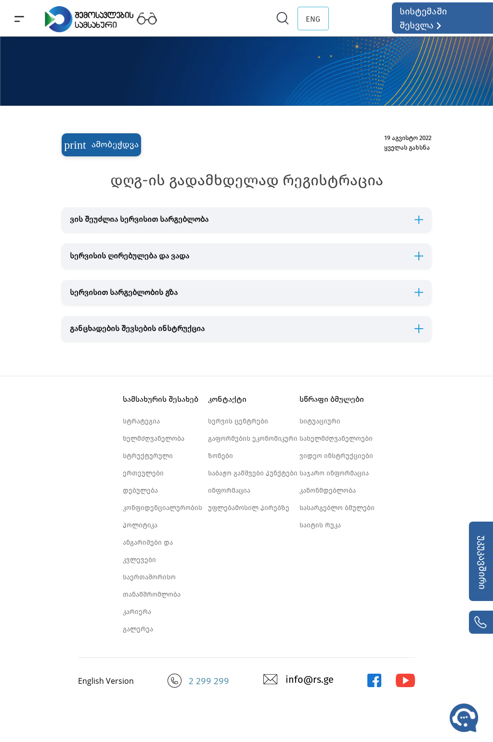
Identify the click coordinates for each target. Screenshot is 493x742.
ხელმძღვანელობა (153, 439)
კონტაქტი (227, 399)
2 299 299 (209, 681)
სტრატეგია (141, 421)
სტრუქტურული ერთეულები (148, 464)
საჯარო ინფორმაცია (334, 473)
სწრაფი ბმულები (331, 399)
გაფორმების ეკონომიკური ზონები (253, 447)
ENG (313, 19)
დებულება (140, 490)
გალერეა (138, 629)
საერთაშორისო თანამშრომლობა (152, 586)
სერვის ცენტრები (238, 421)
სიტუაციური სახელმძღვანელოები (336, 430)
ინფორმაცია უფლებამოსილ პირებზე (248, 499)
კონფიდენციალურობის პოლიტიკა (162, 516)
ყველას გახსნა (407, 147)
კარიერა (137, 612)
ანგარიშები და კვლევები (148, 551)
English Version (106, 681)
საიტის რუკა (320, 525)
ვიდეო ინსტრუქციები (336, 456)
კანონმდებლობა (327, 490)
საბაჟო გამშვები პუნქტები (253, 473)
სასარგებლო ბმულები (337, 508)
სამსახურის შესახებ (160, 399)
